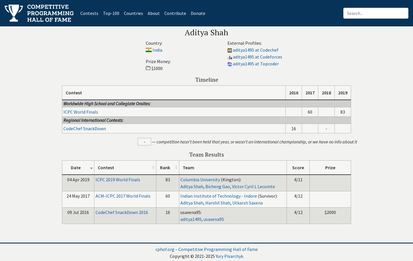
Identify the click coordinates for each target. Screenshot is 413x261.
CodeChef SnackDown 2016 (122, 212)
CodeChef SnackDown (84, 128)
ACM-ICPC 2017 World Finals (123, 196)
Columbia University (200, 179)
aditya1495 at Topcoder (256, 64)
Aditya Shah (191, 186)
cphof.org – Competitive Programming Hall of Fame (206, 249)
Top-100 (111, 13)
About (154, 13)
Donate (198, 13)
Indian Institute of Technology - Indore (218, 196)
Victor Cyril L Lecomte (253, 186)
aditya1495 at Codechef (255, 50)
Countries (133, 13)
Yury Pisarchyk (229, 256)
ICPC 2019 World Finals (118, 179)
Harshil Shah (217, 203)
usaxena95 (214, 219)
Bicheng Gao (217, 186)
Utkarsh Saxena (247, 203)
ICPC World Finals (80, 112)
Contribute (175, 13)
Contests (90, 12)
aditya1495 (191, 219)
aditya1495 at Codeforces (257, 57)
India (157, 50)
